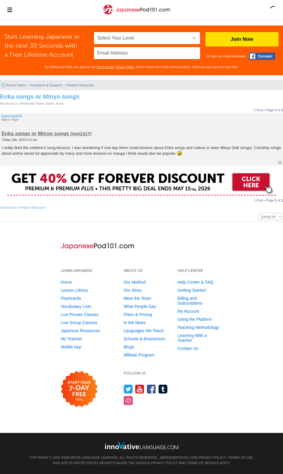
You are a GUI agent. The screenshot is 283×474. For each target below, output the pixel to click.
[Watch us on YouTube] (139, 389)
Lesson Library (74, 290)
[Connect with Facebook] (262, 56)
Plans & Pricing (138, 314)
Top (280, 162)
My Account (188, 311)
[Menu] (9, 9)
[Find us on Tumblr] (163, 389)
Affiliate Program (139, 355)
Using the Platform (195, 319)
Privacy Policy (125, 67)
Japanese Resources (80, 330)
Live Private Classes (80, 314)
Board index (16, 85)
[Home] (136, 14)
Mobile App (71, 346)
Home (66, 282)
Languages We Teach (144, 330)
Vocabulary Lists (76, 306)
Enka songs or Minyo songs (40, 96)
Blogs (129, 346)
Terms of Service (203, 463)
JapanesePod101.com (178, 457)
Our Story (133, 290)
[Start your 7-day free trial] (79, 389)
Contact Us (188, 348)
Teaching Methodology (199, 327)
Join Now (242, 39)
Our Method (135, 282)
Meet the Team (137, 298)
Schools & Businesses (144, 338)
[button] (273, 9)
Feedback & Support (46, 85)
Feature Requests (80, 85)
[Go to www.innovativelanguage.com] (141, 445)
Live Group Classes (79, 322)
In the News (135, 322)
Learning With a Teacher (192, 338)
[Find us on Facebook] (151, 389)
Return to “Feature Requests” (25, 207)
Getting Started (192, 290)
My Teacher (71, 338)
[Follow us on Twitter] (128, 389)
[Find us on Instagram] (128, 400)
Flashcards (71, 298)
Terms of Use (105, 67)
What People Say (140, 306)
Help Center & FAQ (196, 282)
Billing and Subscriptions (190, 301)
